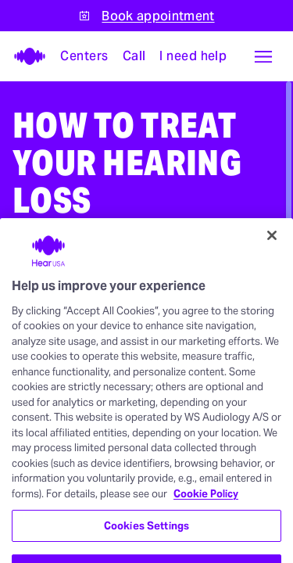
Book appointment (158, 16)
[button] (263, 56)
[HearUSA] (25, 56)
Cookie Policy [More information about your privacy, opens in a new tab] (205, 518)
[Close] (272, 259)
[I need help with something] (193, 56)
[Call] (134, 56)
